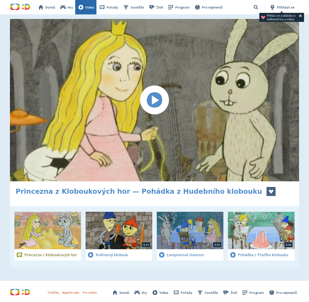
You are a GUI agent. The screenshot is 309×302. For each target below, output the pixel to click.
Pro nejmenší (208, 7)
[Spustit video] (154, 100)
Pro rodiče (90, 292)
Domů (46, 7)
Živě (155, 7)
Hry (66, 7)
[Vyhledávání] (256, 7)
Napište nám (70, 292)
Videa (85, 7)
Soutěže (133, 7)
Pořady (108, 7)
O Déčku (53, 292)
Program (178, 7)
